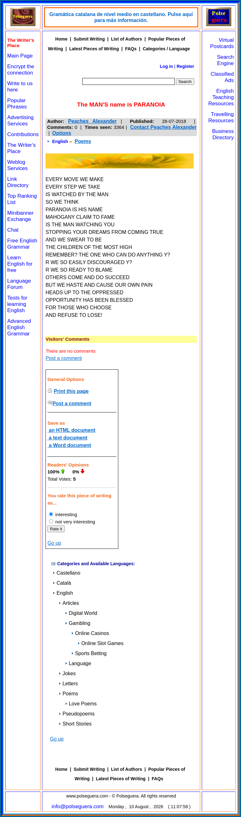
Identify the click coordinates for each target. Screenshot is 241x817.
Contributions (23, 134)
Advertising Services (20, 120)
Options (61, 133)
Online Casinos (90, 633)
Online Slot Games (100, 643)
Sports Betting (89, 653)
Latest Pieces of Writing (94, 48)
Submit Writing (89, 38)
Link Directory (18, 182)
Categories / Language (166, 48)
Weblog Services (17, 165)
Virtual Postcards (222, 43)
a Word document (69, 445)
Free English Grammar (22, 244)
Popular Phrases (17, 103)
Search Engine (225, 60)
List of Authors (126, 38)
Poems (83, 141)
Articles (69, 603)
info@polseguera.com (78, 806)
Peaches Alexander (92, 121)
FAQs (131, 48)
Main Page (20, 56)
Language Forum (19, 284)
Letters (68, 683)
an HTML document (71, 430)
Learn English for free (19, 264)
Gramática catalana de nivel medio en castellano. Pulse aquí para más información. (121, 17)
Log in (166, 66)
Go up (54, 543)
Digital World (81, 613)
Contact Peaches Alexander (163, 127)
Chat (13, 230)
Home (61, 38)
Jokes (67, 673)
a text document (67, 437)
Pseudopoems (76, 713)
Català (62, 583)
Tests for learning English (17, 304)
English (60, 141)
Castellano (66, 573)
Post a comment (64, 358)
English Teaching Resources (221, 97)
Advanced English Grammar (19, 327)
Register (185, 66)
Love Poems (81, 703)
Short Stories (75, 723)
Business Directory (223, 134)
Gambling (77, 623)
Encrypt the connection (20, 69)
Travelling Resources (221, 117)
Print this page (71, 391)
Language (78, 663)
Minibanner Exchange (20, 216)
